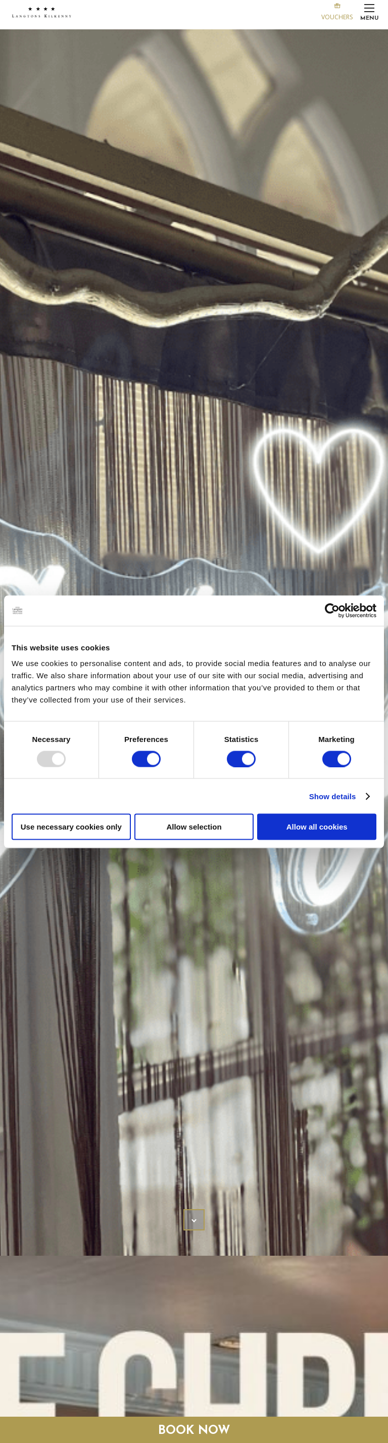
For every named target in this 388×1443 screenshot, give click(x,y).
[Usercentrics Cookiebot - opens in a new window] (332, 610)
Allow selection (193, 826)
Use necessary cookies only (71, 826)
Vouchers (337, 11)
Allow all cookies (317, 826)
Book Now (194, 1431)
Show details (332, 796)
